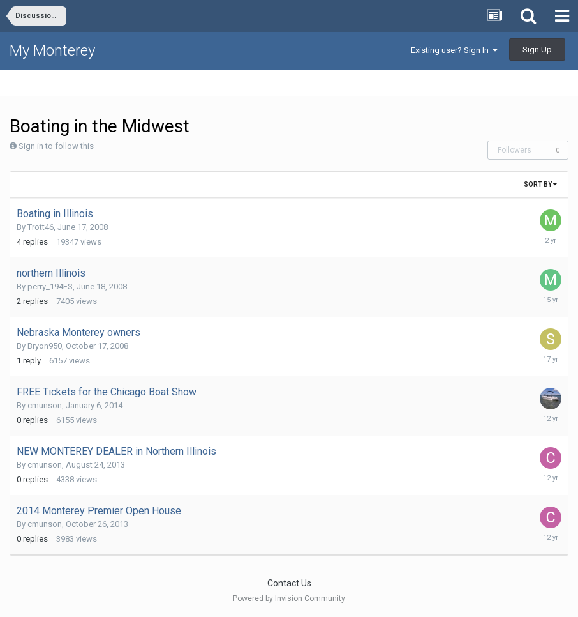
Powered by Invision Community (289, 598)
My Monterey (52, 50)
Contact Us (289, 583)
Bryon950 (44, 346)
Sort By (540, 184)
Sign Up (537, 49)
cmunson (44, 405)
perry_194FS (50, 286)
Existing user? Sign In (454, 50)
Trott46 (40, 227)
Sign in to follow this (56, 146)
